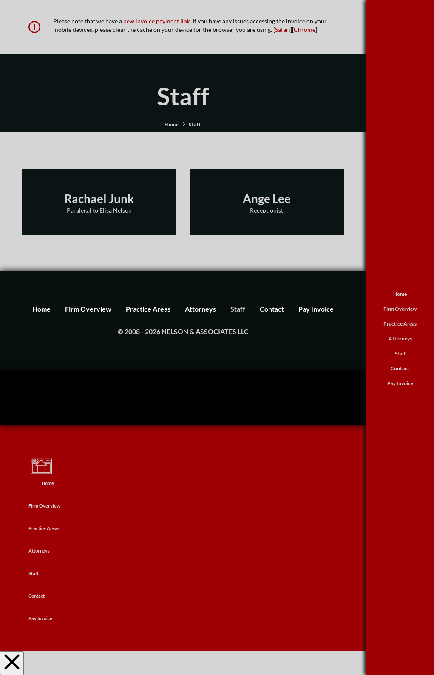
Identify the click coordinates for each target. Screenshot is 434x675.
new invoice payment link (156, 21)
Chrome (304, 29)
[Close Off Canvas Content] (12, 663)
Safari (282, 29)
